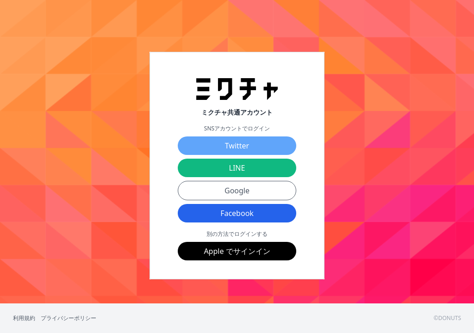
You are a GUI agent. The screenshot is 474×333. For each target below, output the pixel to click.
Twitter (237, 146)
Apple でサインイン (237, 251)
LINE (237, 168)
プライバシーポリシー (68, 318)
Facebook (237, 213)
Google (237, 190)
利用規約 (24, 318)
